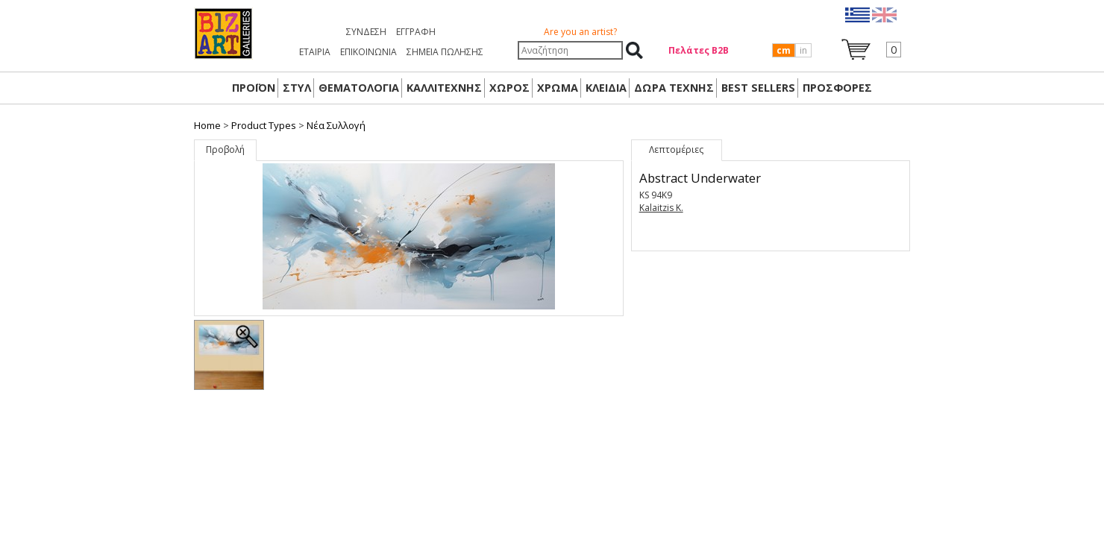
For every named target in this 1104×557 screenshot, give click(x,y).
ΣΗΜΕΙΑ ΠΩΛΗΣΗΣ (445, 51)
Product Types (263, 125)
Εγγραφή (416, 31)
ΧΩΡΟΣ (509, 88)
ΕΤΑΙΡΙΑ (314, 51)
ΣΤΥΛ (297, 88)
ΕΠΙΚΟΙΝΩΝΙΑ (368, 51)
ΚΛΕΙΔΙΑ (606, 88)
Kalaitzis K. (661, 207)
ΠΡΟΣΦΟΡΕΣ (837, 88)
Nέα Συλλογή (336, 125)
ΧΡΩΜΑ (557, 88)
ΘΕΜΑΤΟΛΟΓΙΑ (359, 88)
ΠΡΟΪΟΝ (253, 88)
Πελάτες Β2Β (698, 50)
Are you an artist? (580, 31)
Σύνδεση (366, 31)
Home (207, 125)
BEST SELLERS (758, 88)
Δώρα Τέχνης (674, 88)
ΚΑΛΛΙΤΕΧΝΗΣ (444, 88)
